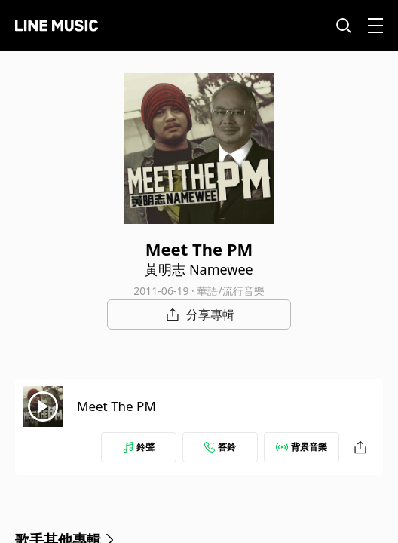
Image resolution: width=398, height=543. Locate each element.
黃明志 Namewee (199, 269)
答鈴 (220, 446)
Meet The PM (116, 406)
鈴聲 (139, 446)
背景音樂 (301, 446)
